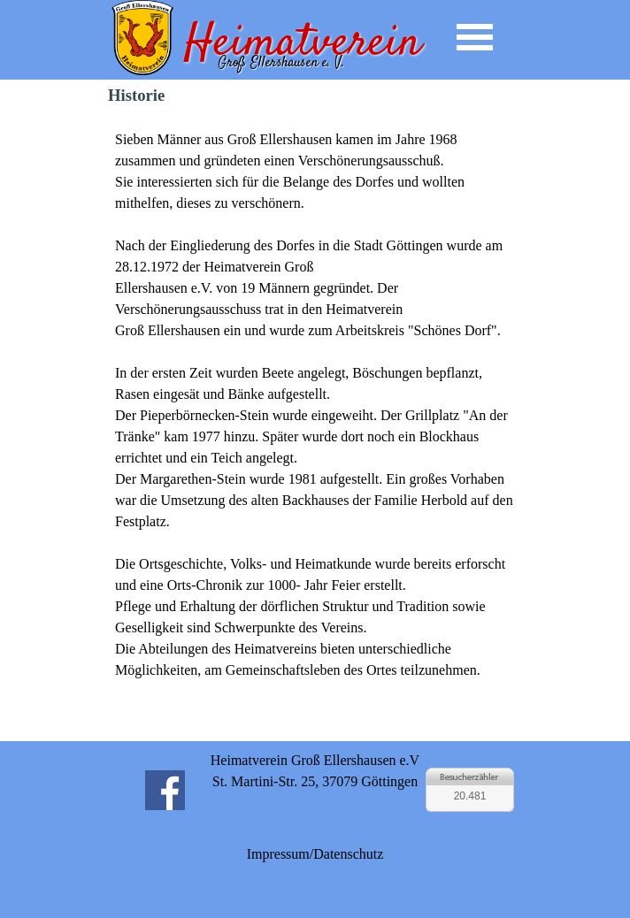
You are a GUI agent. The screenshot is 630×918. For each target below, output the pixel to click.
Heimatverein (302, 44)
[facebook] (164, 790)
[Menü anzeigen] (475, 37)
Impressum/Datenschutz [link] (315, 853)
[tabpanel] (315, 426)
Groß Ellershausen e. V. (281, 63)
